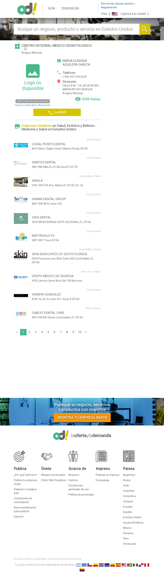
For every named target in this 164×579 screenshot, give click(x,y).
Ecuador (128, 506)
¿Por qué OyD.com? (25, 474)
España (127, 512)
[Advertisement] (57, 367)
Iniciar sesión (124, 3)
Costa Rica (129, 496)
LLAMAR (57, 112)
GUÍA (51, 8)
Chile (126, 485)
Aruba (126, 480)
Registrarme (109, 7)
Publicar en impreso (107, 474)
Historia (73, 480)
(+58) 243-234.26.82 (75, 76)
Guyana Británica (133, 522)
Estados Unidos (132, 517)
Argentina (129, 474)
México (127, 527)
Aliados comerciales (53, 474)
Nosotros (73, 474)
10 (79, 332)
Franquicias (102, 480)
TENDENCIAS (70, 8)
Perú (126, 538)
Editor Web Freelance (53, 480)
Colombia (128, 490)
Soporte (19, 516)
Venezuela (129, 543)
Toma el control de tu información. (33, 102)
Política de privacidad (81, 494)
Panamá (128, 533)
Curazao (128, 501)
